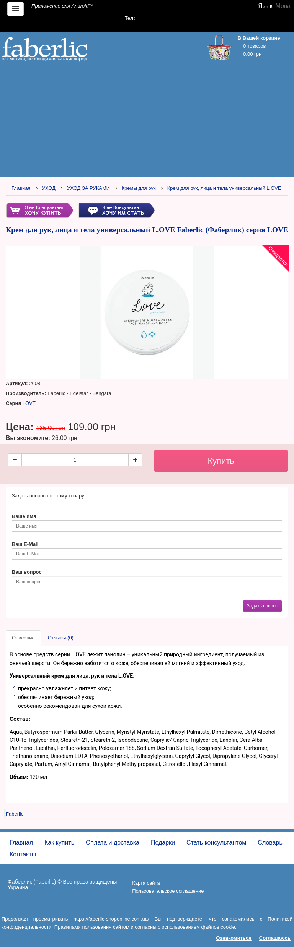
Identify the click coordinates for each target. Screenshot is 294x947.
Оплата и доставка (112, 842)
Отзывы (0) (61, 638)
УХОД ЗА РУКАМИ (88, 188)
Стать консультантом (216, 842)
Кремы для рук (138, 188)
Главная (20, 188)
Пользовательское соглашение (168, 891)
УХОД (49, 188)
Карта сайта (146, 883)
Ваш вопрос (27, 572)
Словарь (270, 842)
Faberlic (14, 814)
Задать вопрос (262, 606)
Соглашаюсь (275, 938)
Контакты (23, 854)
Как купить (59, 842)
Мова (283, 6)
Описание (23, 638)
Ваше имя (24, 516)
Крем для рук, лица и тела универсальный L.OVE (224, 188)
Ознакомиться (234, 938)
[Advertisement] (147, 121)
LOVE (29, 403)
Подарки (163, 842)
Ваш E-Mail (25, 544)
